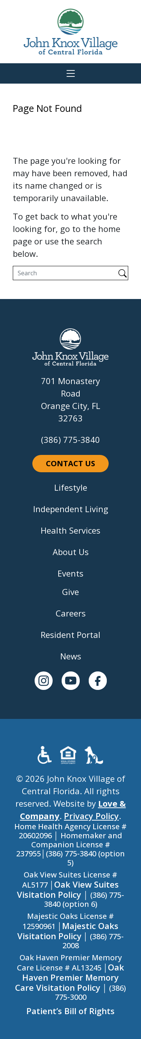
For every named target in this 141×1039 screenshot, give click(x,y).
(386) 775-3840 (70, 439)
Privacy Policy (91, 815)
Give (70, 591)
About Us (71, 551)
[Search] (65, 273)
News (70, 656)
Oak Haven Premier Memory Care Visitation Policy (69, 977)
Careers (71, 613)
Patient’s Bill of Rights (70, 1010)
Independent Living (70, 508)
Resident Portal (70, 634)
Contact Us (70, 463)
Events (70, 573)
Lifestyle (70, 487)
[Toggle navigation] (70, 73)
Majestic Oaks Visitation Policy (68, 930)
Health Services (70, 530)
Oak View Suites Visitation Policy (68, 889)
